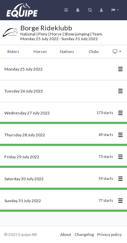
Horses (40, 51)
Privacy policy (109, 234)
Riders (13, 51)
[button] (115, 10)
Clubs (94, 51)
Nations (67, 51)
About (65, 234)
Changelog (84, 234)
